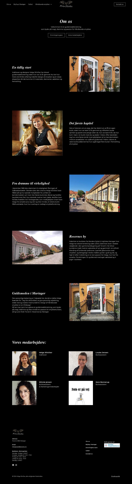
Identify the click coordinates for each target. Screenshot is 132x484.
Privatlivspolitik (115, 476)
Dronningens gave (56, 35)
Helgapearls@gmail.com (19, 447)
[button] (43, 4)
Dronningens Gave (91, 447)
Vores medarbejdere (75, 35)
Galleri (30, 4)
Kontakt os (119, 4)
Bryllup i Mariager (20, 4)
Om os (9, 4)
